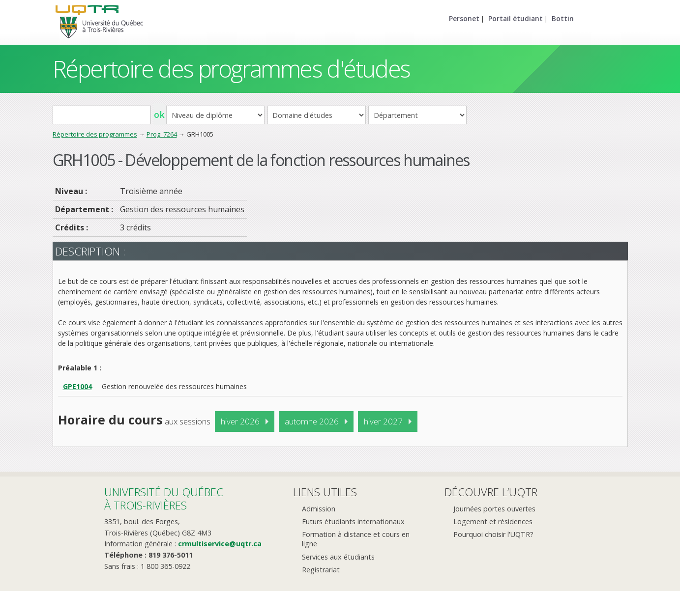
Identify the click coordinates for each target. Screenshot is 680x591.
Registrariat (321, 569)
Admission (318, 508)
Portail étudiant (515, 18)
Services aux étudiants (338, 557)
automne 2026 (312, 421)
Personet (464, 18)
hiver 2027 (383, 421)
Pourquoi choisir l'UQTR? (493, 534)
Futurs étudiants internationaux (353, 521)
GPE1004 (77, 386)
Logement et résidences (492, 521)
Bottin (563, 18)
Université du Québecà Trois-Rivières (163, 498)
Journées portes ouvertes (494, 508)
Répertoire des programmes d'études (231, 68)
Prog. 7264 (162, 134)
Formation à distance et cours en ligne (356, 539)
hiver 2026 (240, 421)
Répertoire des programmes (95, 134)
